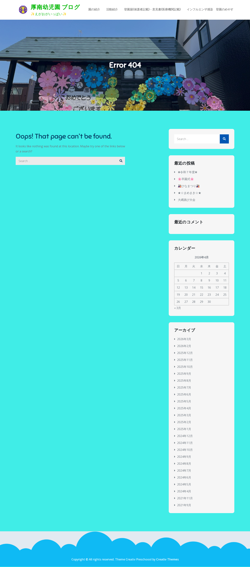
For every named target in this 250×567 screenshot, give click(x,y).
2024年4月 (184, 492)
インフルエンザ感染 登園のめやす (210, 10)
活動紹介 (112, 10)
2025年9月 (184, 374)
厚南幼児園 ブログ (55, 7)
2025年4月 (184, 409)
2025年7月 (184, 388)
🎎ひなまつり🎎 (189, 186)
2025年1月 (184, 429)
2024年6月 (184, 478)
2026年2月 (184, 346)
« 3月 (177, 308)
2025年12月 (185, 353)
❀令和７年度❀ (187, 173)
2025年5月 (184, 402)
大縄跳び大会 (186, 200)
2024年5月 (184, 485)
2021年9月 (184, 505)
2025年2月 (184, 422)
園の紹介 (94, 10)
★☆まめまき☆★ (189, 193)
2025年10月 (185, 367)
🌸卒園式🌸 (186, 180)
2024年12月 (185, 436)
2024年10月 (185, 450)
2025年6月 (184, 395)
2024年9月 (184, 457)
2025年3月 (184, 416)
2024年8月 (184, 464)
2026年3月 (184, 339)
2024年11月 (185, 443)
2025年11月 (185, 360)
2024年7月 (184, 471)
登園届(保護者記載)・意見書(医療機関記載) (152, 10)
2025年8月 (184, 381)
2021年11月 (185, 499)
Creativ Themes (167, 560)
